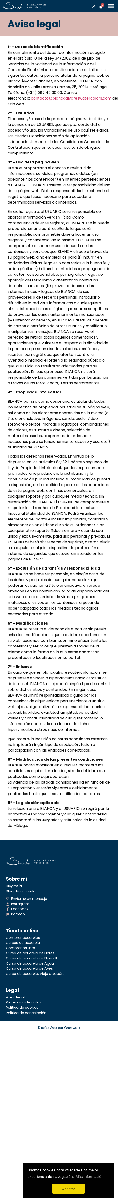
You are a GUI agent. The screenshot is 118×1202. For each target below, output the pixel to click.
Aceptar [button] (68, 1189)
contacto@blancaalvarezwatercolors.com (71, 98)
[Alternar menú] (110, 6)
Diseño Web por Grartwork (59, 1027)
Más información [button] (89, 1177)
